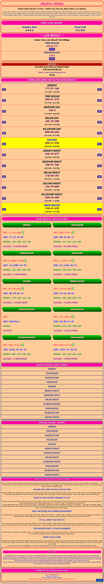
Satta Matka (40, 579)
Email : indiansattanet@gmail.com (52, 72)
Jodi (4, 89)
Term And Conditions (56, 577)
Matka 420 (66, 579)
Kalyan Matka (47, 579)
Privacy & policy (46, 577)
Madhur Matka (32, 579)
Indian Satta (60, 579)
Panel (99, 89)
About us (49, 576)
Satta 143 (72, 579)
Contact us (55, 576)
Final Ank (54, 579)
